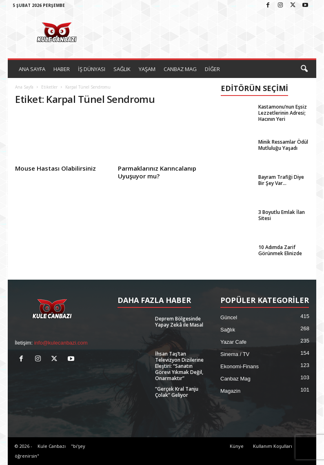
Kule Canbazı (52, 446)
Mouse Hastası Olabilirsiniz (55, 168)
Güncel (228, 317)
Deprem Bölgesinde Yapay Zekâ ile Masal (179, 321)
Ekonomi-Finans (239, 366)
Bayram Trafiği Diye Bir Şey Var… (281, 180)
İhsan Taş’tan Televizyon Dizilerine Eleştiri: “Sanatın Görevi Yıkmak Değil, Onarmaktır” (179, 366)
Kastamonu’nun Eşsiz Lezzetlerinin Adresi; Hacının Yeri (282, 112)
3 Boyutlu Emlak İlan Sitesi (281, 215)
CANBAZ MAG (180, 69)
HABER (61, 69)
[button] (304, 69)
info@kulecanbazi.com (61, 343)
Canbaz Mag (235, 379)
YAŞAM (147, 69)
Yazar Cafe (233, 342)
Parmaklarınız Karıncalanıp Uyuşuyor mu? (157, 172)
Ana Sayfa (24, 87)
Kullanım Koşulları (272, 446)
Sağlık (227, 330)
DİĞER (212, 69)
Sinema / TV (234, 354)
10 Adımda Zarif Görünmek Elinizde (280, 250)
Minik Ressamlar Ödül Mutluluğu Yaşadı (283, 144)
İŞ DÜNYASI (91, 69)
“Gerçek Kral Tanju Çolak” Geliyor (176, 391)
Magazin (230, 391)
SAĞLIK (122, 69)
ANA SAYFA (32, 69)
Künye (237, 446)
